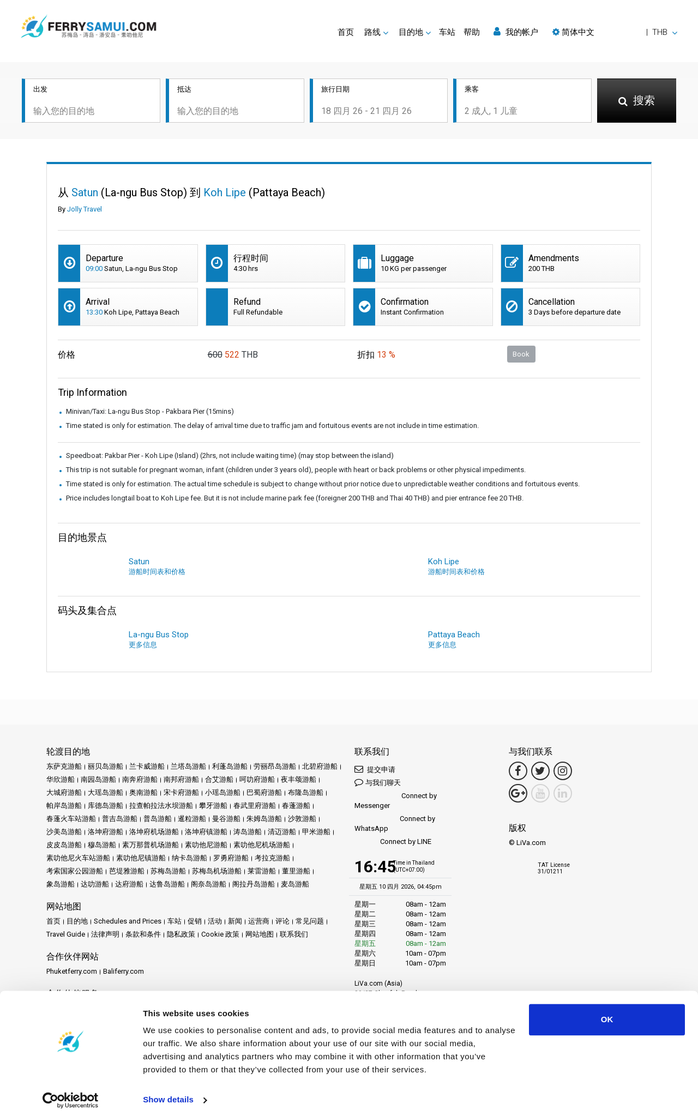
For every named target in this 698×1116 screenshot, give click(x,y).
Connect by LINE (392, 842)
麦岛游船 (295, 884)
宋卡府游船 (181, 792)
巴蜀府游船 (264, 792)
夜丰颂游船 (298, 779)
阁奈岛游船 (208, 884)
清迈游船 (282, 832)
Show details (168, 1094)
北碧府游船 (320, 766)
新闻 (235, 921)
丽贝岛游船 (105, 766)
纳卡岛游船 (189, 858)
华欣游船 (60, 779)
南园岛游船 (98, 779)
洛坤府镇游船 (206, 832)
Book (521, 354)
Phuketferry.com (71, 971)
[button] (614, 32)
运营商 (258, 921)
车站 (447, 32)
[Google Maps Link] (518, 793)
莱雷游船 (262, 871)
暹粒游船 (192, 819)
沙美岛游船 (64, 832)
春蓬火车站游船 (71, 819)
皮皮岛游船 (64, 845)
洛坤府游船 (105, 832)
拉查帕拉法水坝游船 (161, 805)
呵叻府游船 (257, 779)
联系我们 (294, 934)
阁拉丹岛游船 (253, 884)
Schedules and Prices (127, 921)
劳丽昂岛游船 (275, 766)
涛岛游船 (247, 832)
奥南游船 (143, 792)
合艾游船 (219, 779)
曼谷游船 (226, 819)
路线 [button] (372, 32)
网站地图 (259, 934)
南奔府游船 (140, 779)
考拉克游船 (272, 858)
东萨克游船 (64, 766)
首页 (346, 32)
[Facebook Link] (518, 771)
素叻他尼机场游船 (261, 845)
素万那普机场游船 (150, 845)
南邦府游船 (181, 779)
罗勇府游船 (231, 858)
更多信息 (143, 645)
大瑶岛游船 (105, 792)
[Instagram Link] (562, 771)
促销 (195, 921)
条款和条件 (143, 934)
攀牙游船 (213, 805)
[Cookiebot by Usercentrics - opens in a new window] (70, 1095)
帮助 (472, 32)
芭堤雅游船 (127, 871)
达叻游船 (95, 884)
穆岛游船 (102, 845)
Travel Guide (65, 934)
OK (607, 1014)
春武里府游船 (254, 805)
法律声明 (105, 934)
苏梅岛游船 (168, 871)
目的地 (77, 921)
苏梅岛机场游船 (217, 871)
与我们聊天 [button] (377, 782)
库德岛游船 (105, 805)
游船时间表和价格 (157, 572)
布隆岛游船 (305, 792)
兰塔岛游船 (188, 766)
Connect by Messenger (395, 801)
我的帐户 (516, 32)
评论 (282, 921)
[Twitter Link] (540, 771)
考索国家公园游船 (74, 871)
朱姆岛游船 (264, 819)
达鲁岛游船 (167, 884)
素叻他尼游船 (206, 845)
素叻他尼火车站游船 (78, 858)
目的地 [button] (411, 32)
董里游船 (296, 871)
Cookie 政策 (220, 934)
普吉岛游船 (119, 819)
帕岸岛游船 (64, 805)
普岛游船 (157, 819)
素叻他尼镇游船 (141, 858)
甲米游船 (316, 832)
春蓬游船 (296, 805)
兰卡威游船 (147, 766)
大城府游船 (64, 792)
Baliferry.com (123, 971)
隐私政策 (181, 934)
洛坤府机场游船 (154, 832)
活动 (215, 921)
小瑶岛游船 (222, 792)
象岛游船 (60, 884)
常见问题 (310, 921)
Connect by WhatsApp (394, 824)
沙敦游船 (302, 819)
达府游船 (129, 884)
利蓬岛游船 (230, 766)
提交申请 (374, 769)
